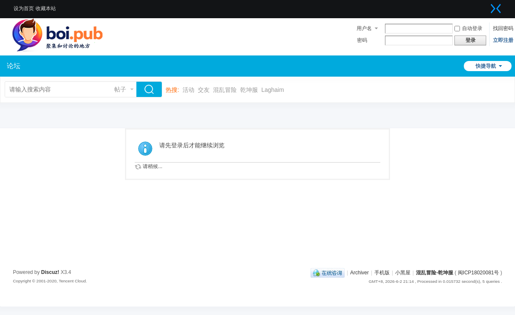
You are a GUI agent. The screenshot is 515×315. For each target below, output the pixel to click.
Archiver (359, 273)
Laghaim (272, 89)
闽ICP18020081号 (478, 273)
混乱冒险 (225, 89)
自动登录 (468, 28)
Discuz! (50, 272)
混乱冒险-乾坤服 (434, 273)
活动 (188, 89)
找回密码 (503, 28)
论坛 (13, 65)
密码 (362, 40)
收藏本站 (46, 8)
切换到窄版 (496, 8)
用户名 (364, 28)
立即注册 (503, 40)
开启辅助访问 (487, 6)
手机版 (382, 273)
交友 (204, 89)
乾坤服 (249, 89)
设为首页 (24, 8)
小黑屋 (402, 273)
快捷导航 (486, 66)
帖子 (120, 89)
